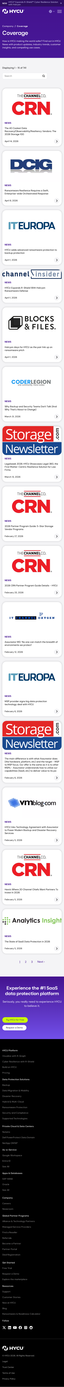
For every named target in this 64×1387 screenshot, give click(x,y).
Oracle (5, 1184)
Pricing (6, 1072)
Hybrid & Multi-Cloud (13, 1101)
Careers (6, 1203)
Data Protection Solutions (16, 1079)
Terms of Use (8, 1373)
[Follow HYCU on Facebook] (20, 1328)
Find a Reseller (9, 1232)
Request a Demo (14, 1027)
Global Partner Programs (15, 1215)
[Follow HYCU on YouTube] (15, 1328)
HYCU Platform (10, 1050)
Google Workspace (12, 1155)
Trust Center (8, 1367)
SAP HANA (7, 1178)
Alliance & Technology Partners (18, 1221)
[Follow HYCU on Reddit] (31, 1328)
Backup (6, 1085)
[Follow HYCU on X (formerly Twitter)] (4, 1328)
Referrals (7, 1238)
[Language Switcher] (52, 11)
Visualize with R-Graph (14, 1056)
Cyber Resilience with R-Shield (18, 1061)
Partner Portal (9, 1249)
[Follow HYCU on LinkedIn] (9, 1328)
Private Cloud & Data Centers (18, 1126)
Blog (4, 1308)
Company (8, 26)
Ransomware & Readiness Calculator (21, 1313)
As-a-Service (9, 1149)
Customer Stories (11, 1297)
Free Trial (7, 1268)
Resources (7, 1286)
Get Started (8, 1262)
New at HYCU (9, 1302)
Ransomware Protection (14, 1107)
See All (5, 1166)
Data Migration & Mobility (15, 1090)
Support (6, 1291)
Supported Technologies (14, 1118)
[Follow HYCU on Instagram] (25, 1328)
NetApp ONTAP (10, 1143)
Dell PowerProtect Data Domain (18, 1137)
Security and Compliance (15, 1112)
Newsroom (7, 1209)
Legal (5, 1361)
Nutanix (6, 1132)
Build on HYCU (9, 1067)
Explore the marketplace (14, 1279)
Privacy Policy (8, 1378)
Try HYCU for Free (15, 1019)
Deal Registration (11, 1254)
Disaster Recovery (11, 1096)
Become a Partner (11, 1243)
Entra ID (6, 1160)
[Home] (13, 11)
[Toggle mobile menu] (59, 11)
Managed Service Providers (16, 1226)
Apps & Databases (12, 1173)
